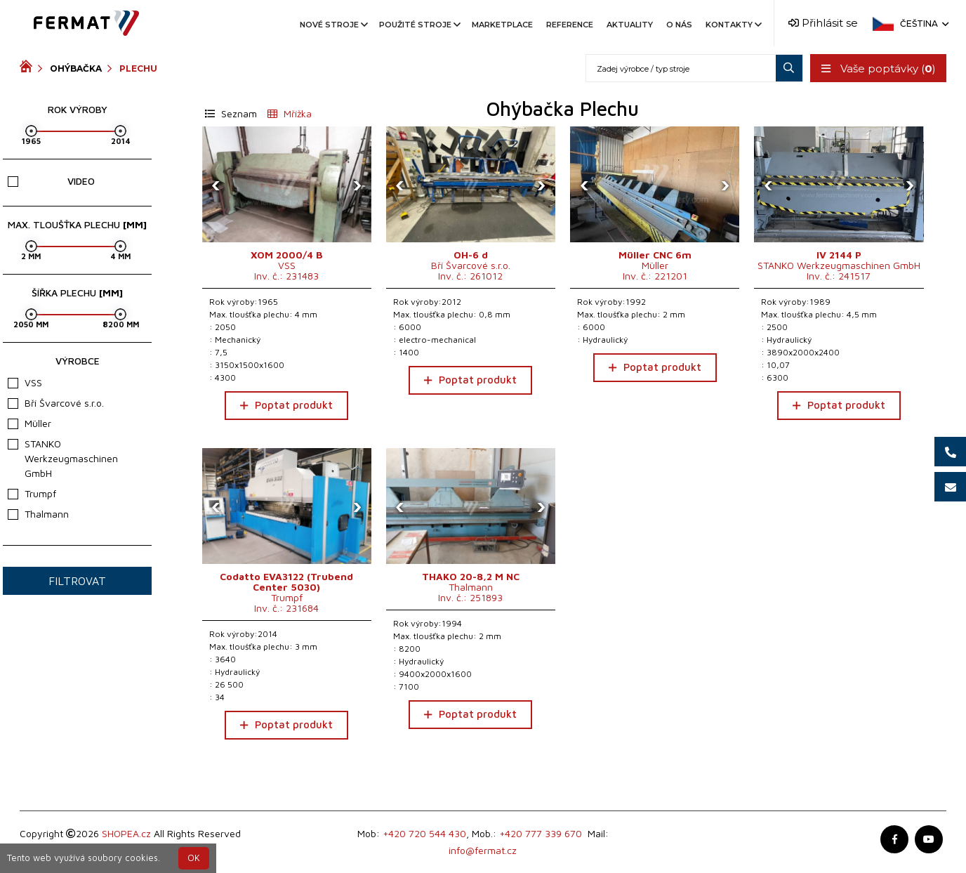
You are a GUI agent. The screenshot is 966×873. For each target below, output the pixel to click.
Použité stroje (418, 24)
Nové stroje (333, 24)
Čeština (923, 23)
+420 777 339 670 (540, 833)
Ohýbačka (76, 68)
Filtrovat (77, 581)
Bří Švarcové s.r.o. (56, 403)
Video (51, 181)
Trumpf (32, 493)
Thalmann (38, 514)
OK (193, 858)
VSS (25, 382)
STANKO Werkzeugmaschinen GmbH (63, 458)
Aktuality (630, 24)
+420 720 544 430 (424, 833)
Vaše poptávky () (878, 68)
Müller (29, 423)
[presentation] (216, 185)
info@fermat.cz (483, 850)
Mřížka (289, 113)
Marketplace (502, 24)
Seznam (231, 113)
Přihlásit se (823, 22)
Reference (569, 24)
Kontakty (733, 24)
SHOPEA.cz (126, 833)
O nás (679, 24)
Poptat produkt (286, 405)
